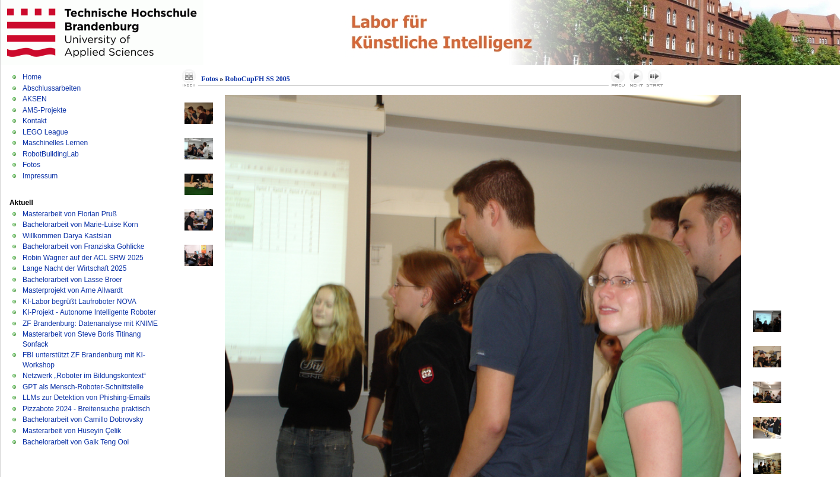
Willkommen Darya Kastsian (67, 236)
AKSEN (35, 99)
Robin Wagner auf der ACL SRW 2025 (83, 258)
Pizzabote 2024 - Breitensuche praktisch (86, 409)
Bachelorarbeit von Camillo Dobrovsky (83, 419)
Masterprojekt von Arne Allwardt (73, 290)
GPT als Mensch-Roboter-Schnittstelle (83, 387)
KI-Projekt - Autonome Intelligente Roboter (89, 312)
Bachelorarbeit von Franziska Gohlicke (83, 246)
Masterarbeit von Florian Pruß (70, 214)
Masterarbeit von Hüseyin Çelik (72, 431)
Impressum (40, 176)
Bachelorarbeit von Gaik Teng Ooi (76, 442)
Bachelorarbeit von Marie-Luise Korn (80, 224)
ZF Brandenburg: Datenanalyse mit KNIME (90, 323)
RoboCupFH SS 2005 (257, 79)
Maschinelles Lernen (55, 143)
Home (32, 77)
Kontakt (35, 121)
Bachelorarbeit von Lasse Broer (72, 280)
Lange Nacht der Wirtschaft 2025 (74, 268)
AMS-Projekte (44, 110)
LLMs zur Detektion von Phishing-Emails (86, 397)
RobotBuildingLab (51, 154)
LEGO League (45, 132)
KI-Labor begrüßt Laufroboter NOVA (79, 301)
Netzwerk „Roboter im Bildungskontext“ (84, 376)
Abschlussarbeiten (52, 88)
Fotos (31, 165)
